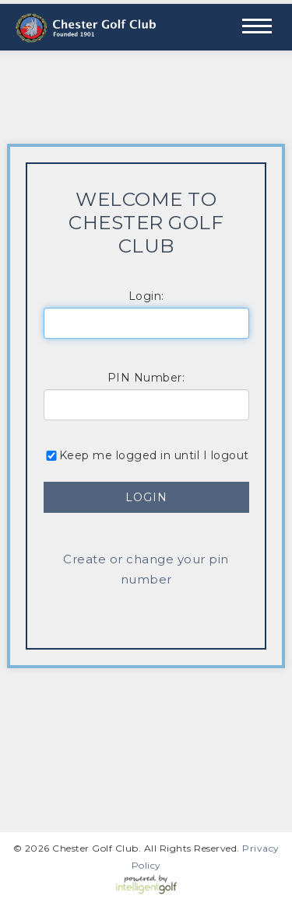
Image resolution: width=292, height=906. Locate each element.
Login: (146, 296)
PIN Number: (146, 378)
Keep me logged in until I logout (146, 455)
